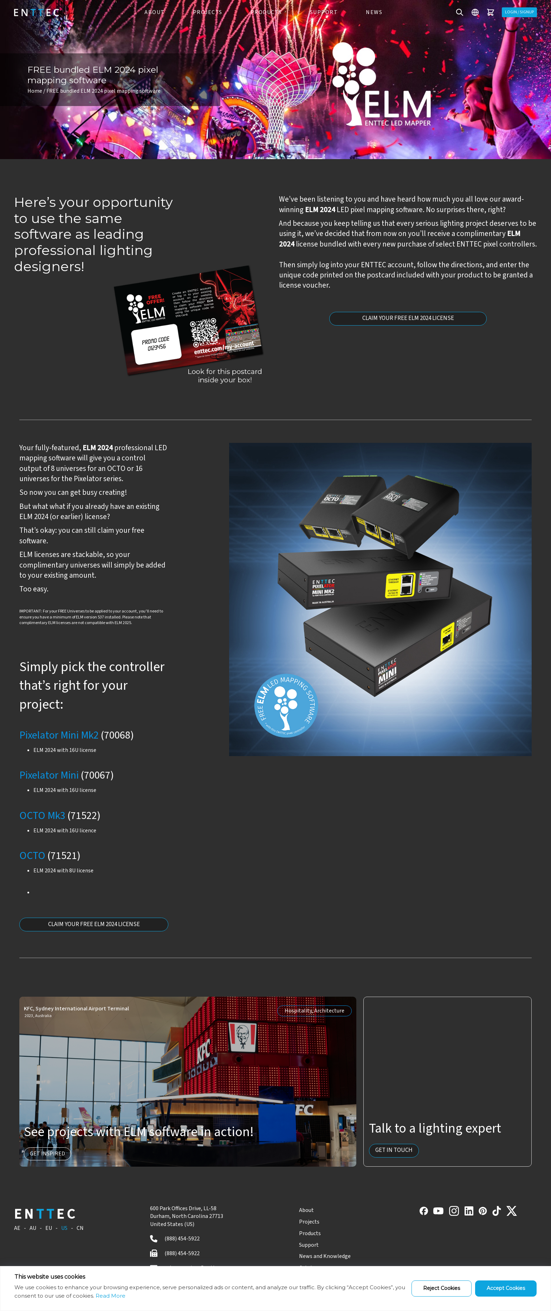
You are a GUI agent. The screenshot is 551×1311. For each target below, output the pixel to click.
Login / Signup (516, 12)
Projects (297, 1222)
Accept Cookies (506, 1288)
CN (80, 1229)
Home (34, 91)
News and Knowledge (312, 1257)
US (64, 1229)
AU (33, 1229)
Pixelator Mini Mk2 (59, 735)
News (371, 12)
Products (298, 1234)
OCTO (32, 855)
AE (17, 1229)
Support (320, 12)
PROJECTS (204, 12)
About (294, 1211)
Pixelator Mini (49, 775)
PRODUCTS (262, 12)
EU (48, 1229)
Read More (110, 1295)
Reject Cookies (441, 1288)
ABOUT (151, 12)
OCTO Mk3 (42, 815)
